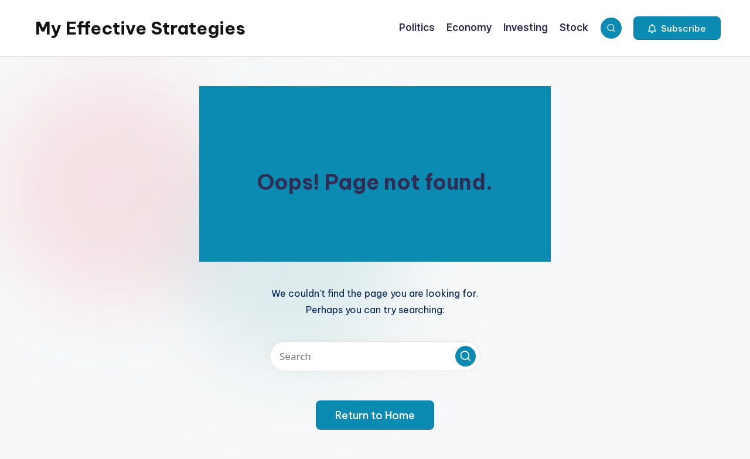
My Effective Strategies (140, 28)
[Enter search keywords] (375, 356)
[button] (677, 28)
